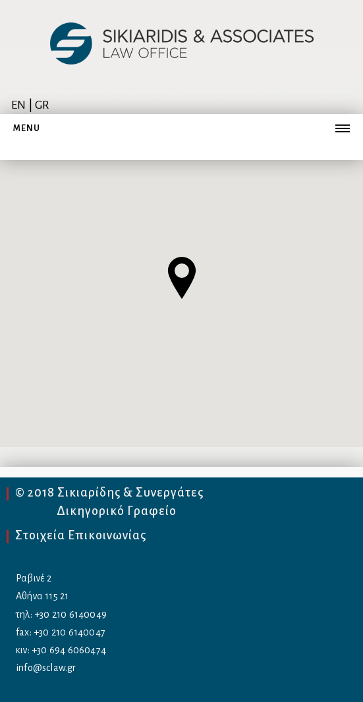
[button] (182, 278)
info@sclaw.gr (46, 667)
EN (18, 104)
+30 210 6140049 (70, 614)
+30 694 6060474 (69, 650)
